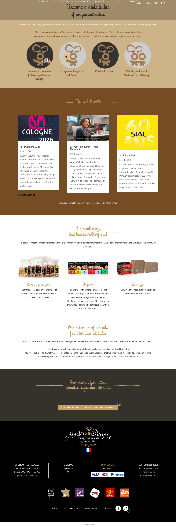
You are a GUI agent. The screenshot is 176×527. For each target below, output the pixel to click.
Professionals (116, 1)
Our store (100, 1)
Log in (138, 3)
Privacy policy (91, 509)
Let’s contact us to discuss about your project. (88, 407)
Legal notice (107, 509)
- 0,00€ (150, 3)
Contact (53, 509)
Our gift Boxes (60, 1)
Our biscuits (42, 1)
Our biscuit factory (81, 1)
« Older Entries (26, 194)
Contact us (133, 1)
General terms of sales (71, 509)
